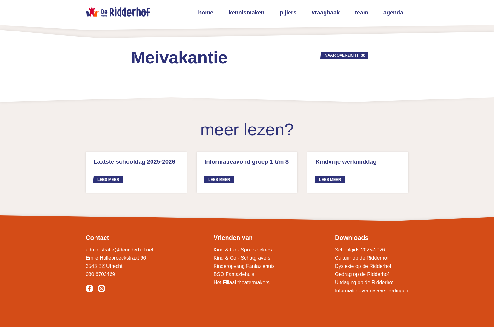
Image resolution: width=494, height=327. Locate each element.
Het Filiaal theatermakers (242, 282)
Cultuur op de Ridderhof (361, 258)
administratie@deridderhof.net (119, 249)
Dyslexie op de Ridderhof (363, 266)
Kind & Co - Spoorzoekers (243, 249)
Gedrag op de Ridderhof (362, 274)
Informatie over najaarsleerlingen (371, 290)
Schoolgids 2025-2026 (360, 249)
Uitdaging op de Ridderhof (364, 282)
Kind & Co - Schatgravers (242, 258)
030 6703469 (100, 274)
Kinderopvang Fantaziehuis (244, 266)
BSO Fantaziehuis (234, 274)
